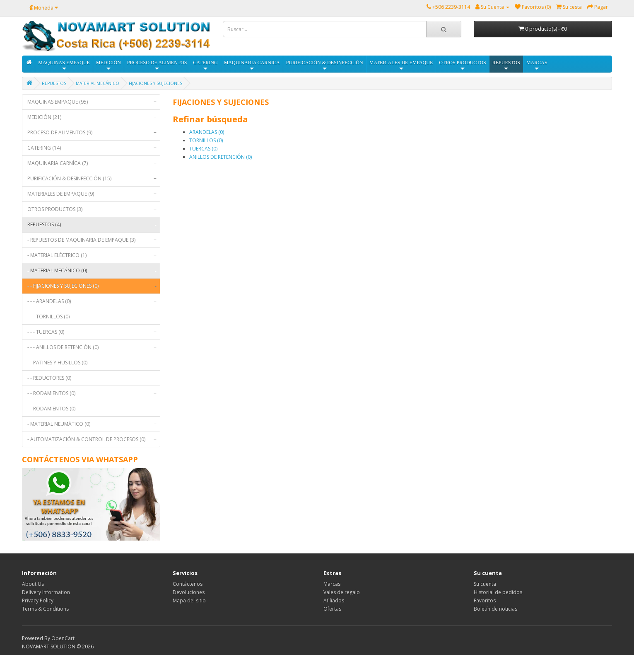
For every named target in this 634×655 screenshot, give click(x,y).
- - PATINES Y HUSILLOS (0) (57, 362)
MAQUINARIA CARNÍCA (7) (93, 163)
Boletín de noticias (495, 608)
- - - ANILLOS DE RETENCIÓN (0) (93, 347)
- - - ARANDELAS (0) (93, 301)
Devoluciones (189, 592)
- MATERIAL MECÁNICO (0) (93, 270)
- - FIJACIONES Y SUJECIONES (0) (93, 286)
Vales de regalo (341, 592)
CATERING (205, 66)
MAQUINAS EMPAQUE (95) (93, 102)
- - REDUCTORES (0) (49, 377)
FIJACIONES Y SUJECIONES (155, 83)
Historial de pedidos (498, 592)
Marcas (331, 583)
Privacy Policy (37, 600)
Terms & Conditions (45, 608)
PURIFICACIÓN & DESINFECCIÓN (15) (93, 178)
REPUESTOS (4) (93, 224)
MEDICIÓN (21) (93, 117)
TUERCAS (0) (203, 148)
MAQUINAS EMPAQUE (64, 66)
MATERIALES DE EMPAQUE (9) (93, 194)
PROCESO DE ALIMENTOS (157, 66)
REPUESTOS (506, 66)
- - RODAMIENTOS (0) (93, 393)
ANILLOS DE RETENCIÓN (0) (220, 156)
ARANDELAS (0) (206, 132)
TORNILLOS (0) (206, 140)
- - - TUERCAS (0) (93, 332)
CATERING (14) (93, 148)
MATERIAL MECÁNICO (97, 83)
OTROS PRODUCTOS (462, 66)
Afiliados (333, 600)
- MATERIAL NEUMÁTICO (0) (93, 424)
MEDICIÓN (108, 66)
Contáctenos (187, 583)
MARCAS (536, 66)
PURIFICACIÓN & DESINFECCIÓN (324, 66)
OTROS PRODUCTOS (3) (93, 209)
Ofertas (332, 608)
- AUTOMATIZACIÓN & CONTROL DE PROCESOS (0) (93, 439)
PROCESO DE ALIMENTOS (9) (93, 132)
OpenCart (63, 638)
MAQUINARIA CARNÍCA (252, 66)
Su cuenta (485, 583)
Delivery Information (46, 592)
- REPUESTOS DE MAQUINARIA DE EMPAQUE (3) (93, 240)
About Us (33, 583)
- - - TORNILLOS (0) (48, 316)
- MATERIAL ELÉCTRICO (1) (93, 255)
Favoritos (485, 600)
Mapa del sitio (189, 600)
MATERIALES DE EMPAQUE (401, 66)
